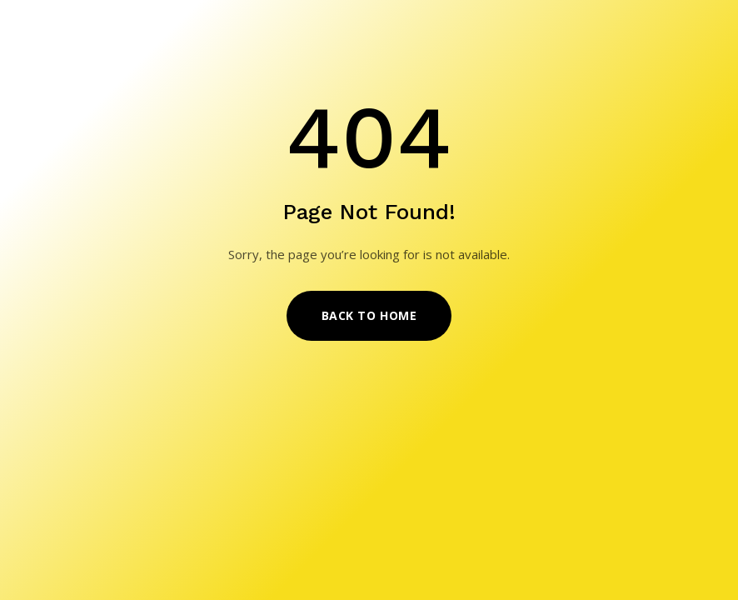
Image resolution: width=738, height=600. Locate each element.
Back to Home (369, 315)
